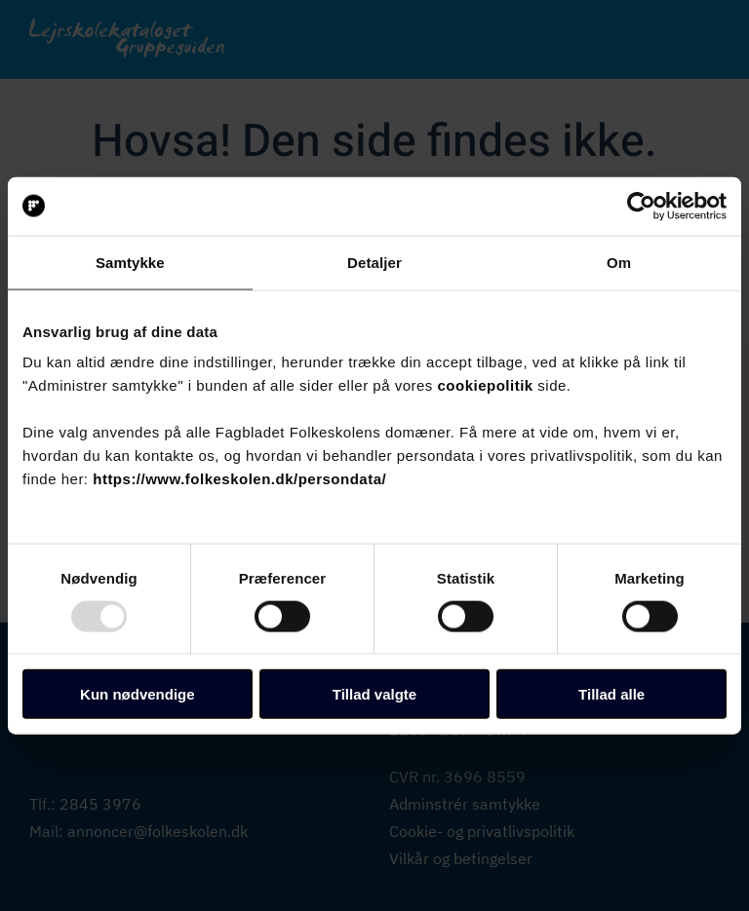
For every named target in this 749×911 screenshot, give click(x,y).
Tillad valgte (374, 694)
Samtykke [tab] (130, 261)
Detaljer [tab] (374, 261)
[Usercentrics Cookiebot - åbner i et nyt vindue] (641, 205)
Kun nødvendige (137, 694)
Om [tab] (619, 261)
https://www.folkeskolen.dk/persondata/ (239, 479)
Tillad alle (611, 694)
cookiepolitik (485, 385)
